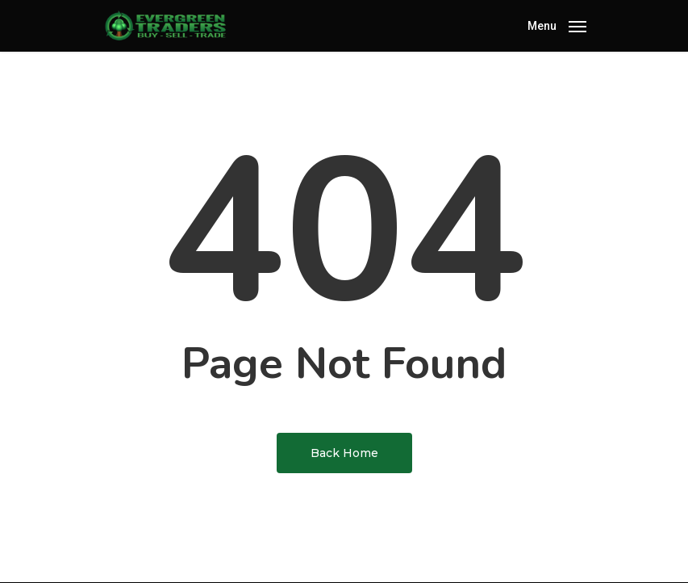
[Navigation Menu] (556, 24)
